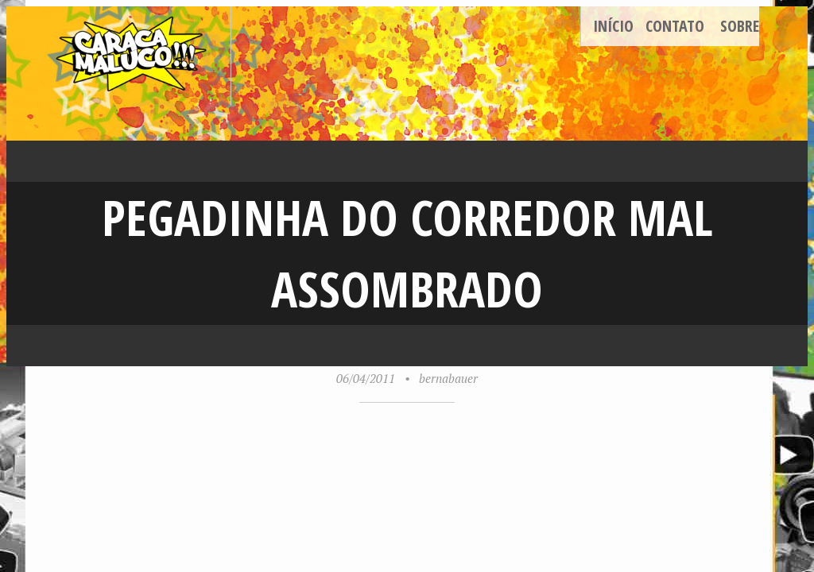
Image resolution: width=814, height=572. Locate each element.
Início (613, 26)
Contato (674, 26)
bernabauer (448, 378)
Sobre (739, 26)
